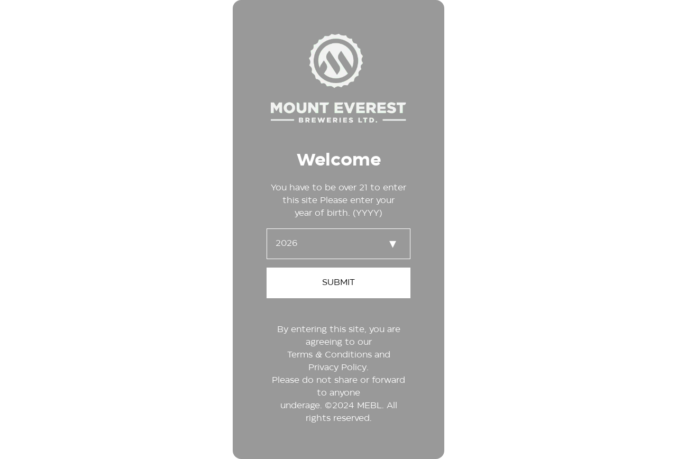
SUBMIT (338, 283)
